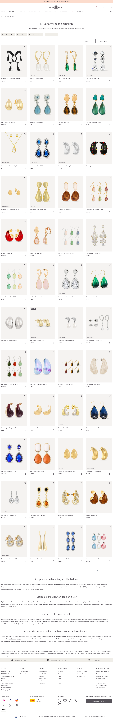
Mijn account (5, 680)
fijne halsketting (48, 636)
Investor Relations (82, 671)
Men (55, 12)
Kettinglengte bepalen (7, 690)
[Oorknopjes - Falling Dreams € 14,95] (14, 500)
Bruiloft (48, 12)
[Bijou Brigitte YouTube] (60, 703)
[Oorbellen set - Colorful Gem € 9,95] (14, 282)
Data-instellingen (100, 687)
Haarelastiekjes (43, 674)
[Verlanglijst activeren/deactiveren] (25, 47)
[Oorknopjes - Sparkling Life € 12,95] (71, 500)
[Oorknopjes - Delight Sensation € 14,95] (14, 195)
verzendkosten (62, 716)
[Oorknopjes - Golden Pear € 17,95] (42, 326)
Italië (59, 678)
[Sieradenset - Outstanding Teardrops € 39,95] (14, 151)
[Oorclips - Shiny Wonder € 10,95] (14, 107)
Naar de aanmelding (99, 701)
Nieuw (3, 12)
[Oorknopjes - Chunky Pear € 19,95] (99, 457)
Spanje (60, 680)
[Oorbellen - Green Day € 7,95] (99, 282)
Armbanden (12, 639)
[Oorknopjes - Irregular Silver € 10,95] (14, 326)
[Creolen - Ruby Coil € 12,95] (14, 238)
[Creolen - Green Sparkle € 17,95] (71, 64)
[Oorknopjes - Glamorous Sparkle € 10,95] (71, 282)
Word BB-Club (5, 671)
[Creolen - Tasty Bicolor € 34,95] (71, 413)
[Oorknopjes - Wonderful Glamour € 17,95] (14, 544)
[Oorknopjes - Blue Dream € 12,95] (71, 544)
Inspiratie (63, 12)
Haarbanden (42, 678)
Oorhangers (42, 680)
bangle (31, 641)
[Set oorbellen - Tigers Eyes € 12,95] (71, 369)
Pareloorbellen (43, 671)
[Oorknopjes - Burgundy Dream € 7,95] (14, 413)
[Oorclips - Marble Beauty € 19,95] (71, 195)
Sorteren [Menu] (103, 41)
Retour (3, 678)
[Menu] (85, 41)
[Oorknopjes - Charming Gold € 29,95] (42, 195)
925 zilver (32, 12)
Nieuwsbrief (4, 685)
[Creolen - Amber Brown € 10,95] (99, 500)
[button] (103, 7)
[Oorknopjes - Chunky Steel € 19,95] (71, 151)
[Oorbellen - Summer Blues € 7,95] (99, 413)
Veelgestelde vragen (7, 683)
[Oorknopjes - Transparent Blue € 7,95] (42, 369)
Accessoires (22, 12)
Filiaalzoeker (23, 674)
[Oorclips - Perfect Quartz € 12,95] (42, 238)
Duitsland (60, 671)
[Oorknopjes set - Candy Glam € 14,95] (99, 544)
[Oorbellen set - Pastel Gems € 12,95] (71, 238)
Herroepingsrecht (100, 683)
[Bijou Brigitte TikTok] (60, 700)
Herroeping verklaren (101, 685)
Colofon (97, 680)
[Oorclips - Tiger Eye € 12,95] (71, 107)
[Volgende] (109, 570)
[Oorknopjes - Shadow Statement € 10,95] (14, 64)
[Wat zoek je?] (93, 11)
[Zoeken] (111, 12)
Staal (40, 12)
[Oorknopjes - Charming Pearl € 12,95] (71, 326)
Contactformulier (25, 671)
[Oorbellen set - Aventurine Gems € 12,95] (14, 369)
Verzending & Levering (7, 676)
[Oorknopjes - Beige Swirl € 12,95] (99, 369)
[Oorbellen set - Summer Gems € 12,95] (99, 195)
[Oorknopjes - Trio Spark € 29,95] (99, 64)
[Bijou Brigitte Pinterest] (75, 700)
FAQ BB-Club (5, 674)
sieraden (39, 636)
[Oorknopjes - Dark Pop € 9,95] (99, 151)
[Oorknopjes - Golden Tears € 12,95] (42, 413)
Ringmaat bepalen (6, 687)
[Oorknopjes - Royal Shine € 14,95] (14, 457)
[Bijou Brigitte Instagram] (65, 700)
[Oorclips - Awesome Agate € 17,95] (99, 107)
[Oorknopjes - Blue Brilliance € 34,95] (42, 151)
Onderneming (81, 676)
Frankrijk (60, 676)
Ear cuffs (41, 676)
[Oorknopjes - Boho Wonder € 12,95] (42, 500)
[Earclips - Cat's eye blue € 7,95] (42, 107)
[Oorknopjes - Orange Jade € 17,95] (42, 457)
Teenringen (42, 683)
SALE (71, 12)
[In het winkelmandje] (25, 81)
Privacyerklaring (100, 678)
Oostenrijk (61, 674)
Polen (59, 683)
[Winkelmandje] (111, 7)
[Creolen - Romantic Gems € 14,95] (42, 282)
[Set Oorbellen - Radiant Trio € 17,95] (99, 326)
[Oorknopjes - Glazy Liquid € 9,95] (42, 544)
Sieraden (12, 12)
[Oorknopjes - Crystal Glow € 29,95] (99, 238)
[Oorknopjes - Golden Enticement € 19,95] (71, 457)
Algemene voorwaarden (102, 671)
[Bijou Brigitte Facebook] (70, 700)
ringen (19, 639)
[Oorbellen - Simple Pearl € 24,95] (42, 64)
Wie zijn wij (80, 674)
